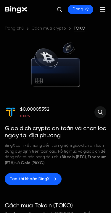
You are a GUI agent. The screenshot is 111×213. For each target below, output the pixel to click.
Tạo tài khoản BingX (33, 179)
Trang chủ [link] (14, 28)
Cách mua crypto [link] (48, 28)
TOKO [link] (79, 28)
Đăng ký (81, 9)
